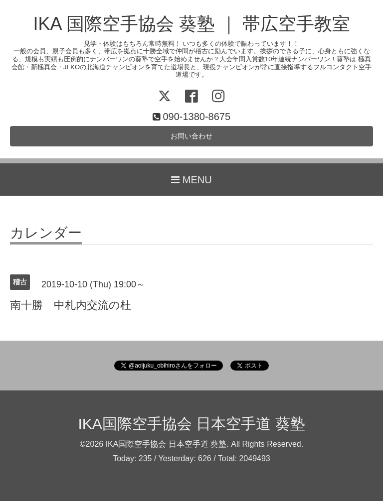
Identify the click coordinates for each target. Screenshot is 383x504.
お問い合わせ (191, 137)
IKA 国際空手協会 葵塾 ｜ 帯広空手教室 (191, 23)
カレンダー (46, 236)
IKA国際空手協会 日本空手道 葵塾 (191, 426)
